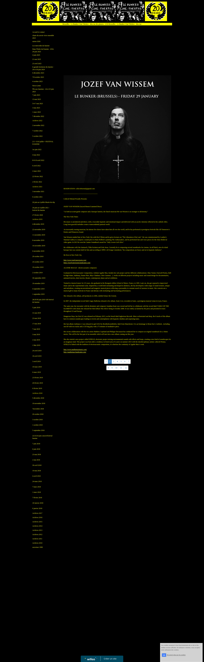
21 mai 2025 (36, 59)
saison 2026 (36, 41)
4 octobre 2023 (37, 81)
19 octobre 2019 (37, 267)
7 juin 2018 (36, 444)
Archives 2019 (37, 219)
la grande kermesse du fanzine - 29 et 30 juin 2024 (43, 68)
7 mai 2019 (36, 329)
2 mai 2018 (36, 460)
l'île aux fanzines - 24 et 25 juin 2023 (43, 90)
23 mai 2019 (36, 318)
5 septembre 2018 (38, 430)
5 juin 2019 (36, 308)
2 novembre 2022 (38, 125)
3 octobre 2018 (37, 420)
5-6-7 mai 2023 (37, 104)
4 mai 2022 (36, 155)
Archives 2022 (37, 121)
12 (126, 368)
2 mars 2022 (36, 171)
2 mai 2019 (36, 340)
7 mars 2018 (36, 487)
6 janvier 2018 (37, 508)
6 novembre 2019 (38, 251)
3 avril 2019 (36, 361)
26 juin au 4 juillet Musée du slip (43, 202)
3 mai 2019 (36, 334)
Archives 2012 (37, 534)
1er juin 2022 (36, 149)
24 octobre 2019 (37, 262)
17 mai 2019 (36, 324)
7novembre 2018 (38, 409)
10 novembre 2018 (38, 403)
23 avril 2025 (36, 64)
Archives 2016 (37, 517)
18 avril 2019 (36, 356)
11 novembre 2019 (38, 235)
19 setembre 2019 (38, 283)
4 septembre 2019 (38, 289)
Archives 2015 (37, 522)
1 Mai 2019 (36, 345)
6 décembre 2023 (38, 73)
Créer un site (110, 658)
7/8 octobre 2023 (38, 77)
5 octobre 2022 (37, 136)
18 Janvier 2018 (37, 503)
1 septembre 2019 (38, 294)
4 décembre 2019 (38, 224)
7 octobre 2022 (37, 131)
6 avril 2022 (36, 166)
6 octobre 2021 (37, 197)
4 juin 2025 (36, 55)
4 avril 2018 (36, 476)
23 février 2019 (37, 378)
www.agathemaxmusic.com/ (75, 350)
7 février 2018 (37, 498)
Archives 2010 (37, 543)
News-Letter (36, 86)
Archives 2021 (37, 187)
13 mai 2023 (36, 99)
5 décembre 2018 (38, 398)
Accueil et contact (38, 32)
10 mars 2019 (37, 367)
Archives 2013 (37, 530)
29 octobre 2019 (37, 256)
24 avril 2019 (36, 351)
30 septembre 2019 (38, 278)
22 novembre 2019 (38, 230)
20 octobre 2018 (37, 414)
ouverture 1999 (37, 547)
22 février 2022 (37, 176)
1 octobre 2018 (37, 425)
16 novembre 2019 (38, 246)
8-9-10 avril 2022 (38, 160)
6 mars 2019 (36, 372)
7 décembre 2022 (38, 116)
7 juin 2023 (36, 95)
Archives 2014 (37, 526)
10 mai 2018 (36, 471)
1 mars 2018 (36, 492)
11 (121, 368)
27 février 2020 (37, 215)
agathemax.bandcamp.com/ (75, 352)
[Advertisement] (44, 607)
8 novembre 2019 (38, 240)
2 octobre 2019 (37, 273)
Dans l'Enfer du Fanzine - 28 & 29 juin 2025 (43, 50)
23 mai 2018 (36, 454)
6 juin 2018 (36, 449)
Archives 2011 (37, 539)
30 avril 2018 (36, 465)
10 (116, 368)
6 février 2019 (37, 388)
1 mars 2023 (36, 112)
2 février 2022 (37, 182)
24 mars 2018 (37, 481)
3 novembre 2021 (38, 191)
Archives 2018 (37, 393)
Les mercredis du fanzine (40, 46)
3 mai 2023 (36, 108)
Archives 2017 (37, 513)
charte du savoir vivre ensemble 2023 (43, 36)
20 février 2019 (37, 383)
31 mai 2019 (36, 313)
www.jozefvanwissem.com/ (75, 260)
